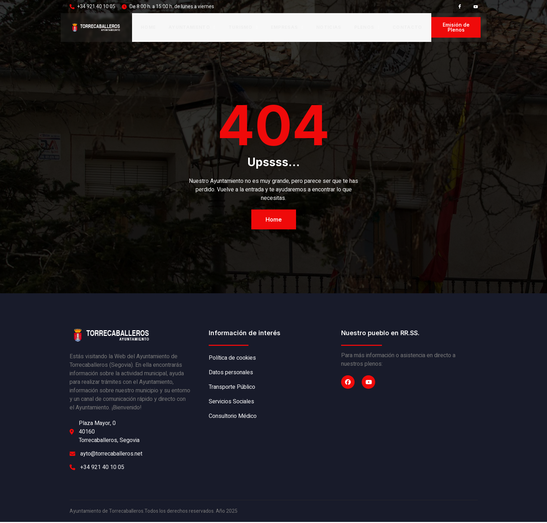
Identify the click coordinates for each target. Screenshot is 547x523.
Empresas (287, 28)
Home (148, 28)
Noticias (328, 28)
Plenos (367, 28)
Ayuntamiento (192, 28)
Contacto (407, 28)
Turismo (243, 28)
